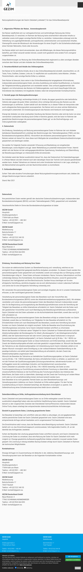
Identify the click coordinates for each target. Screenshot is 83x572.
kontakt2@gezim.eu (13, 550)
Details (78, 568)
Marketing (28, 568)
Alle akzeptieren (73, 556)
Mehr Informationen (26, 565)
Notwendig (19, 568)
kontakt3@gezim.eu (54, 550)
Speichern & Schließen (73, 560)
